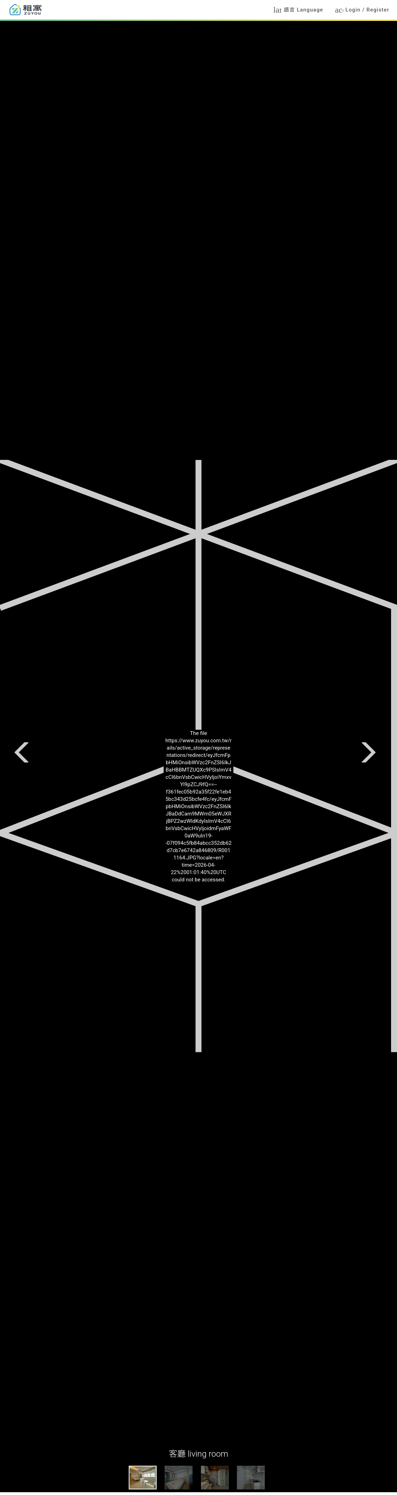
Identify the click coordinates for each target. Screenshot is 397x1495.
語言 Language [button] (298, 9)
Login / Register (362, 9)
